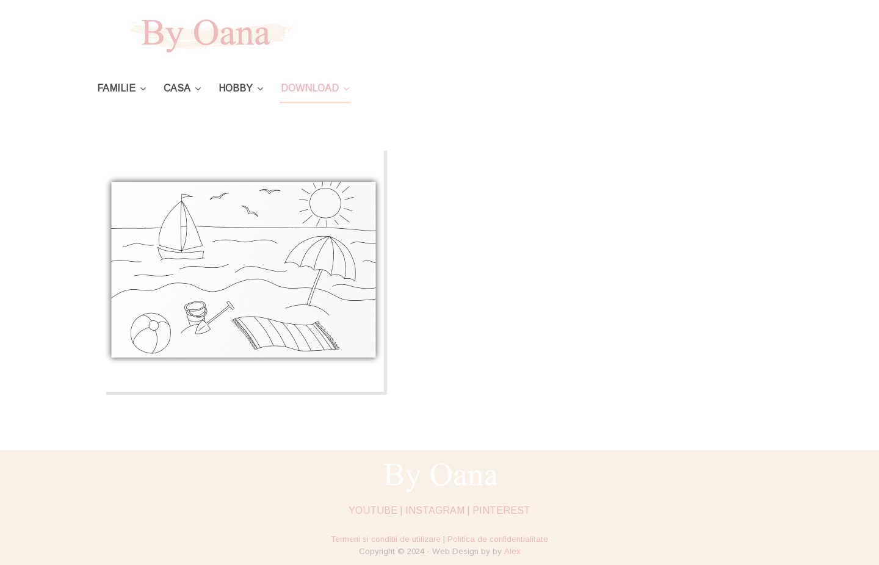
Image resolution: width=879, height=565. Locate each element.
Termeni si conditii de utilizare (386, 539)
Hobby (236, 88)
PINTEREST (501, 510)
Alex (512, 551)
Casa (177, 88)
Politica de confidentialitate (497, 539)
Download (310, 88)
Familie (116, 88)
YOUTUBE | (376, 510)
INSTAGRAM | (437, 510)
